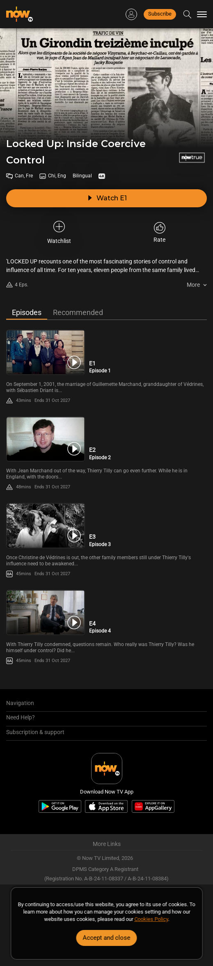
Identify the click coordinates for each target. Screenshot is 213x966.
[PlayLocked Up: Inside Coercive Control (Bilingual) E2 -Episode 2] (45, 439)
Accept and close (107, 937)
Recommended (78, 312)
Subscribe (160, 14)
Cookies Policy (151, 919)
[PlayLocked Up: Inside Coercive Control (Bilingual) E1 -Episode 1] (45, 352)
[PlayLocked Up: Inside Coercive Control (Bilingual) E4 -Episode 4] (45, 612)
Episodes (26, 312)
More (193, 284)
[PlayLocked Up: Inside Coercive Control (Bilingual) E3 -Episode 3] (45, 525)
